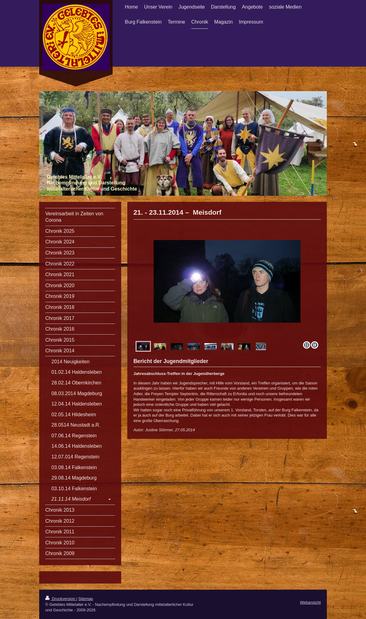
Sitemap (85, 598)
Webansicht (310, 602)
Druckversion (60, 598)
